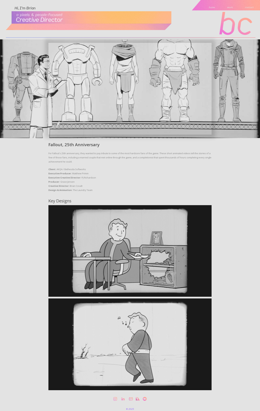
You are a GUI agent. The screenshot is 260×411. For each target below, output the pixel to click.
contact (249, 7)
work (230, 7)
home (212, 7)
